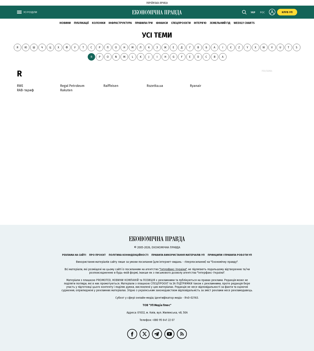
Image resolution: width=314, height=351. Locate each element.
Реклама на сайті (74, 254)
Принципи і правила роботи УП (230, 254)
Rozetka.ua (155, 86)
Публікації (81, 23)
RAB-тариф (25, 90)
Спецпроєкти (181, 23)
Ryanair (195, 86)
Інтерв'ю (200, 23)
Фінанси (162, 23)
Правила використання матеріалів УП (178, 254)
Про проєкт (97, 254)
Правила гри (144, 23)
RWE (20, 86)
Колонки (98, 23)
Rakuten (66, 90)
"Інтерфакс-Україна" (173, 269)
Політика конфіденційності (128, 254)
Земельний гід (220, 23)
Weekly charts (244, 23)
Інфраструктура (120, 23)
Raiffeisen (110, 86)
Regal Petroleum (72, 86)
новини (65, 23)
